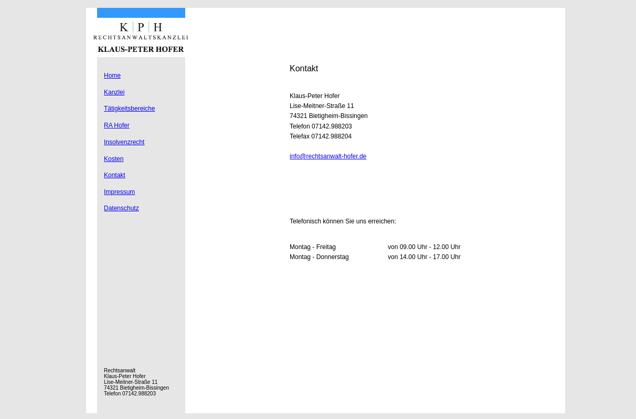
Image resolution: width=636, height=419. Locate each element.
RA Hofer (117, 125)
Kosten (113, 159)
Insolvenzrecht (124, 142)
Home (112, 75)
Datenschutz (121, 208)
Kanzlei (114, 92)
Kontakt (114, 175)
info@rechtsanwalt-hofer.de (328, 156)
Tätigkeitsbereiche (129, 108)
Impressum (119, 192)
